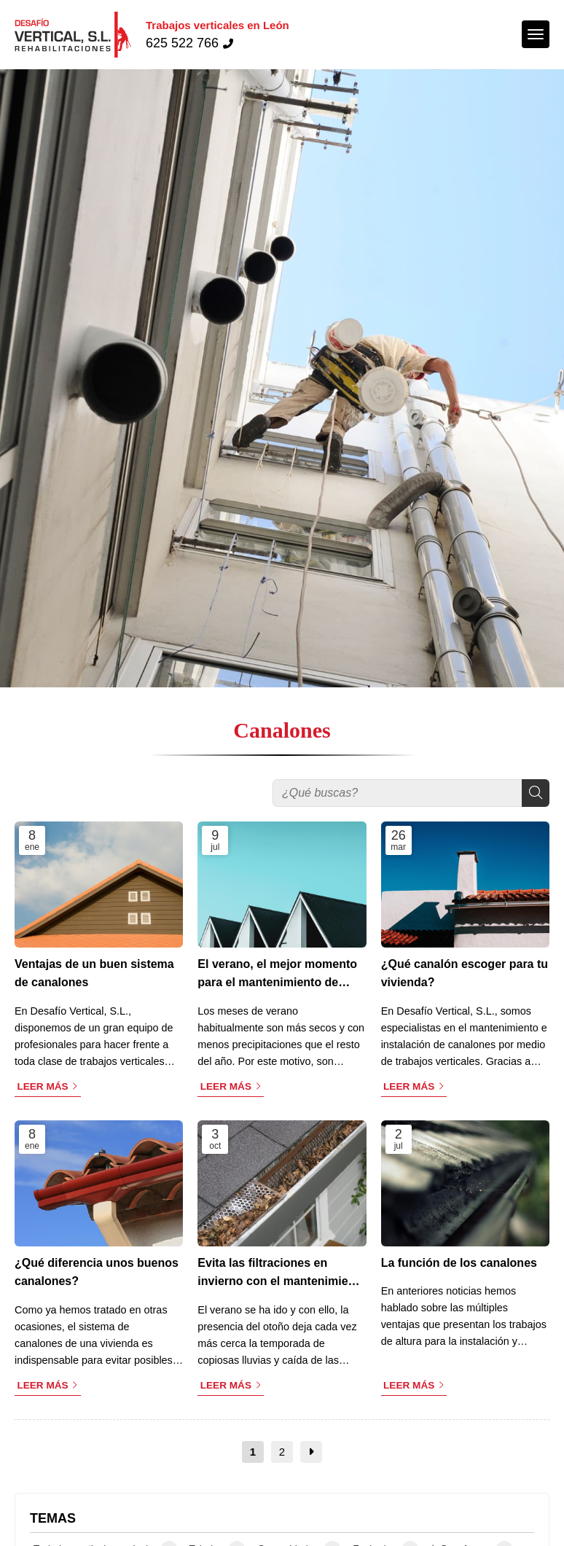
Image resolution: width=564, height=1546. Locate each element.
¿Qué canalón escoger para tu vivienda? (464, 973)
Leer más (42, 1086)
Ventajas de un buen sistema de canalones (94, 973)
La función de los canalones (459, 1263)
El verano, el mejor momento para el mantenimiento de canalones (277, 975)
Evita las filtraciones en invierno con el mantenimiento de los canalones (281, 1274)
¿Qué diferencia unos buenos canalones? (97, 1272)
